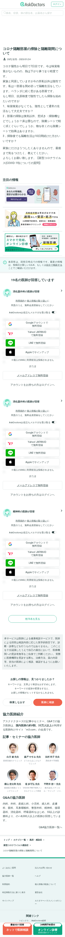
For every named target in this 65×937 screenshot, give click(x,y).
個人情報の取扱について (45, 884)
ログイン (57, 4)
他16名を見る (32, 618)
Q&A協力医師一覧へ (50, 827)
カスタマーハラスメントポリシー (48, 902)
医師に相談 (47, 702)
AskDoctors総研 (39, 921)
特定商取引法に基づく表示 (13, 892)
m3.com (31, 729)
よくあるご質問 (9, 868)
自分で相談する (54, 265)
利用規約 (20, 300)
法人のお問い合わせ (43, 868)
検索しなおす (17, 702)
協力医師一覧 (8, 876)
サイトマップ (8, 901)
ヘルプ (38, 876)
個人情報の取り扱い (37, 300)
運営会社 (38, 892)
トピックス (24, 921)
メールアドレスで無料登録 (32, 375)
